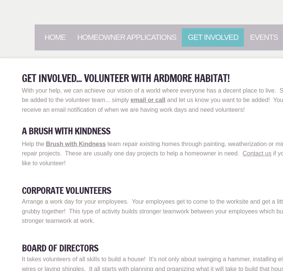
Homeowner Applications (126, 37)
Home (54, 37)
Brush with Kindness (76, 144)
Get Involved (213, 37)
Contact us (257, 153)
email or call (148, 100)
